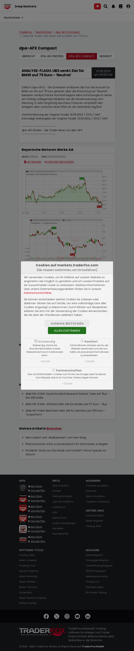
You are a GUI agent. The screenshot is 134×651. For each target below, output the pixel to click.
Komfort (91, 341)
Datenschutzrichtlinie (37, 293)
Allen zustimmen (67, 330)
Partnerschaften (69, 370)
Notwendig (46, 341)
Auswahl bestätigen (67, 323)
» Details (45, 361)
